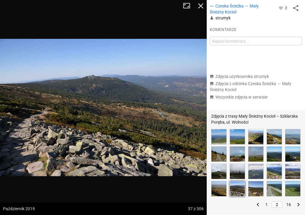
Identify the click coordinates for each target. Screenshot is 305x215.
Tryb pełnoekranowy (189, 6)
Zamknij (201, 6)
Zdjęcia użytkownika (239, 76)
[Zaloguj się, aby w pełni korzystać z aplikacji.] (281, 7)
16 (288, 204)
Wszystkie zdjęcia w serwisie (238, 97)
